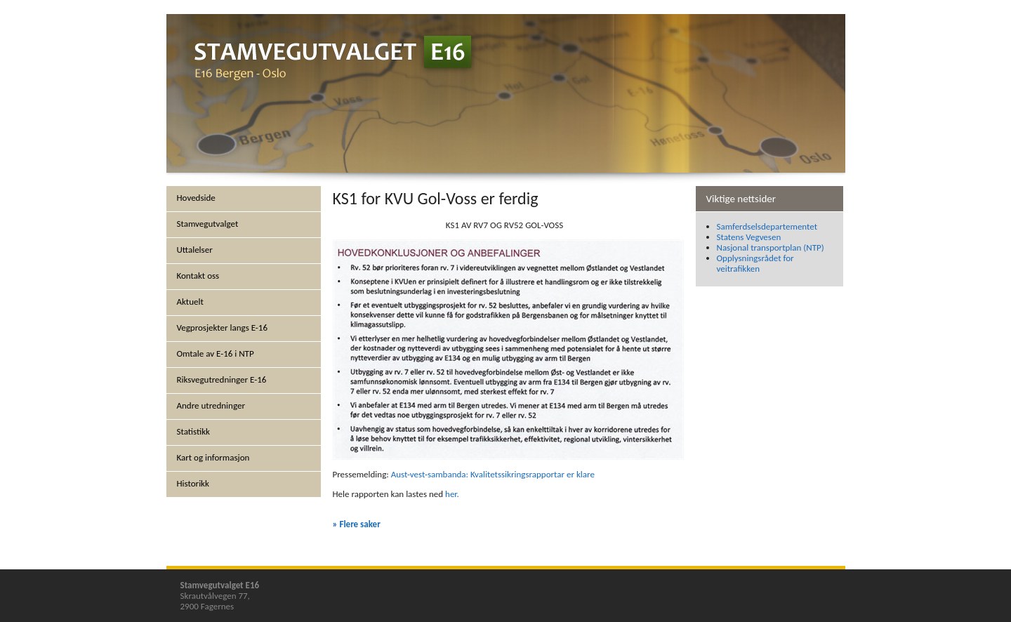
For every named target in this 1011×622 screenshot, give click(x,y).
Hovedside (196, 197)
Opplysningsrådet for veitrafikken (755, 263)
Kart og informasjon (213, 457)
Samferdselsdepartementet (767, 226)
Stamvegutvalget (208, 223)
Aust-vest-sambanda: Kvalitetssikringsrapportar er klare (493, 474)
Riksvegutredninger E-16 (222, 379)
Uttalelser (195, 249)
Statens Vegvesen (749, 237)
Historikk (193, 483)
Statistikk (194, 431)
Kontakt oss (198, 275)
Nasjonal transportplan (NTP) (770, 247)
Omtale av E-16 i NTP (215, 353)
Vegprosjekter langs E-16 (222, 327)
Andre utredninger (211, 405)
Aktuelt (190, 301)
